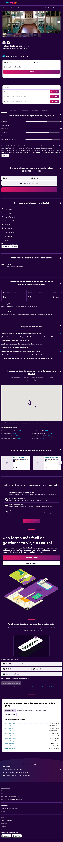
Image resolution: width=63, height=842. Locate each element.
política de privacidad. (46, 686)
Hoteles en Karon (9, 730)
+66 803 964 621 (7, 54)
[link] (31, 521)
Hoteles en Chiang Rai (10, 743)
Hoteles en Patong (9, 736)
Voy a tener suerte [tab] (40, 710)
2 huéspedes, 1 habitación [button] (12, 67)
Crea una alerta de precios (31, 513)
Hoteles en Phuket (9, 725)
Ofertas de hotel (6, 7)
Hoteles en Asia (16, 7)
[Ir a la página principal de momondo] (12, 3)
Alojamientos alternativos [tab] (24, 710)
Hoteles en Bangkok (9, 723)
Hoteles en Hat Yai (38, 7)
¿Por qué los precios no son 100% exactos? (32, 776)
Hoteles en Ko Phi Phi (10, 748)
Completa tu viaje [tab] (10, 714)
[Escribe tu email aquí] (33, 674)
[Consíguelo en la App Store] (17, 836)
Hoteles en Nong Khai (10, 738)
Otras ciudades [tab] (9, 710)
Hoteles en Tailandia (27, 7)
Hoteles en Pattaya (9, 741)
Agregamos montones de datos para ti (32, 772)
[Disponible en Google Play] (6, 836)
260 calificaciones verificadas (20, 56)
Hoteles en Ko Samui (10, 733)
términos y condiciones (30, 686)
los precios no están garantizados (44, 764)
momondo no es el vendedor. (32, 769)
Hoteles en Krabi (8, 728)
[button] (3, 3)
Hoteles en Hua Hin (9, 746)
